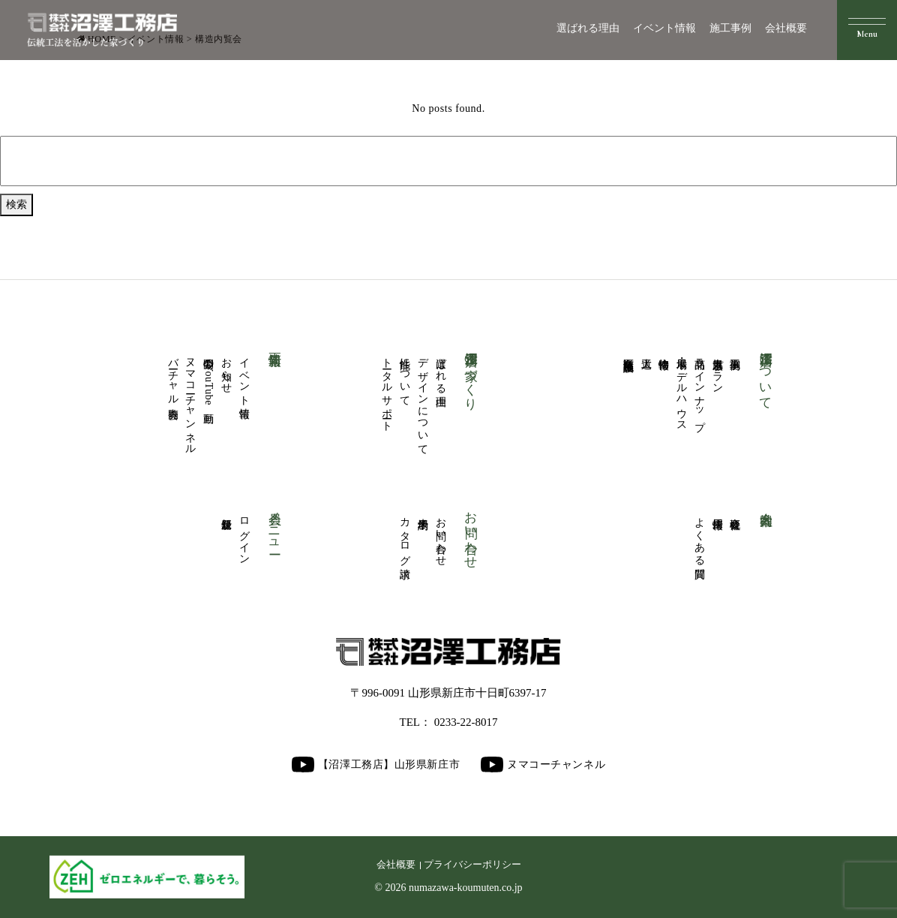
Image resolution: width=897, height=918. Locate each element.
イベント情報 (664, 28)
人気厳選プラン (717, 370)
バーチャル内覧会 (172, 376)
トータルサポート (387, 388)
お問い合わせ (440, 535)
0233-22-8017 (466, 722)
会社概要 (786, 28)
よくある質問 (699, 535)
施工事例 (731, 28)
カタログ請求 (405, 535)
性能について (405, 376)
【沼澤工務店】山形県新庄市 (376, 764)
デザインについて (422, 400)
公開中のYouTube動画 (208, 378)
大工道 (646, 351)
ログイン (244, 535)
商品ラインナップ (699, 388)
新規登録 (226, 511)
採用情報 (717, 511)
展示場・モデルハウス (682, 389)
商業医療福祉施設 (628, 352)
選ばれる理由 (588, 28)
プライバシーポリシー (472, 864)
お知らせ (226, 369)
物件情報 (664, 351)
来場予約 (422, 511)
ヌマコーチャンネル (190, 400)
